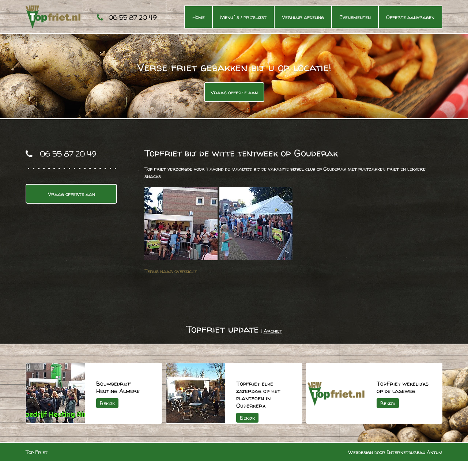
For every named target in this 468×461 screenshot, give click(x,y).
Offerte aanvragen (410, 17)
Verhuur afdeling (303, 17)
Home (198, 17)
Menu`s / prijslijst (243, 17)
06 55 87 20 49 (133, 17)
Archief (273, 330)
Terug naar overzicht (170, 271)
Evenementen (355, 17)
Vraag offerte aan (234, 92)
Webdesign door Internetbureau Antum (395, 452)
